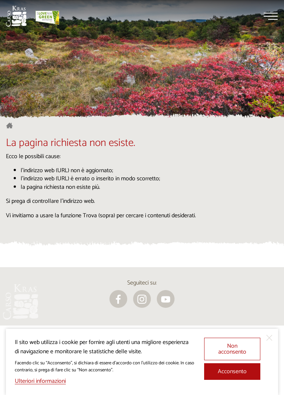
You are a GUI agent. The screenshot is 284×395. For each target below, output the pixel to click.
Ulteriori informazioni (40, 381)
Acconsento (232, 372)
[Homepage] (16, 16)
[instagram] (142, 299)
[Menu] (270, 16)
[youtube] (166, 299)
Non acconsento (232, 349)
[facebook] (118, 299)
